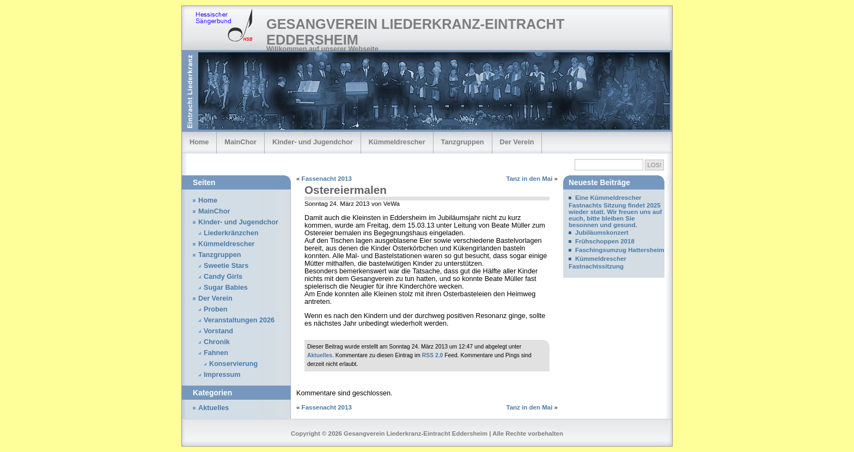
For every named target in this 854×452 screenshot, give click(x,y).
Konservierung (233, 364)
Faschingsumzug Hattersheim (619, 250)
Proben (216, 309)
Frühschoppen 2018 (605, 241)
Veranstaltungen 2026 (239, 320)
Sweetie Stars (226, 266)
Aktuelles (319, 355)
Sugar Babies (226, 287)
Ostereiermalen (345, 190)
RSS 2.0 (432, 355)
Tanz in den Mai (530, 178)
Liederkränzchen (231, 233)
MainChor (240, 142)
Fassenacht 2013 (327, 178)
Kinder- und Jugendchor (312, 142)
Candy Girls (223, 276)
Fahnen (216, 353)
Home (199, 142)
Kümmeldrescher (397, 142)
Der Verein (517, 142)
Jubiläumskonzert (602, 232)
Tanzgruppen (462, 142)
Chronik (217, 342)
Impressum (222, 374)
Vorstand (218, 331)
